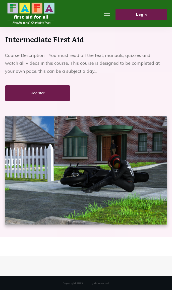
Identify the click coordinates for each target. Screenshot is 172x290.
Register (38, 93)
